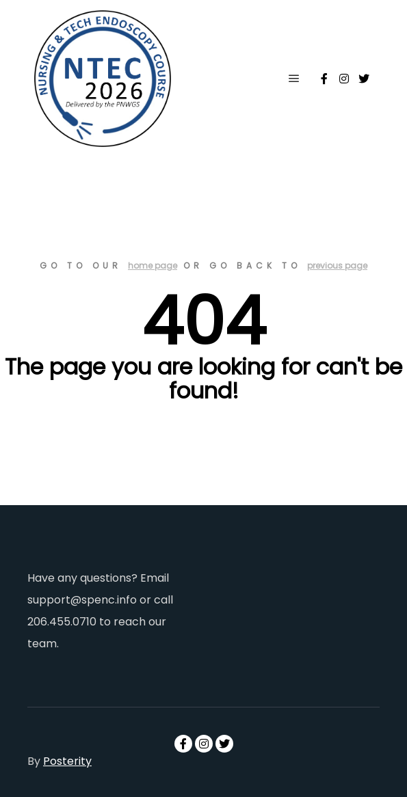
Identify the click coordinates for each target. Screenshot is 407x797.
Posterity (67, 761)
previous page (337, 265)
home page (152, 265)
